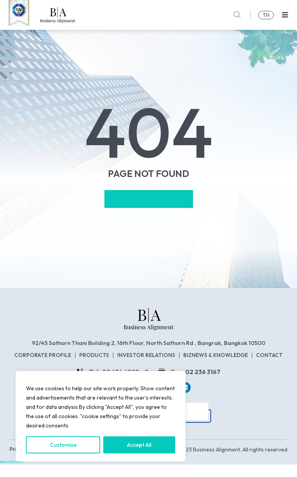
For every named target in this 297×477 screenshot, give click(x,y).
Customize (63, 444)
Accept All (139, 444)
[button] (285, 15)
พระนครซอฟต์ (11, 474)
